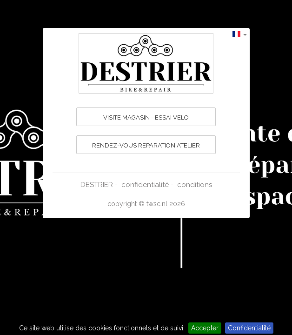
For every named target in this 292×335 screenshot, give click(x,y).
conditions (194, 185)
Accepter (205, 328)
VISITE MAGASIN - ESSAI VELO (146, 117)
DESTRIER (96, 185)
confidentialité (145, 185)
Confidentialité (249, 328)
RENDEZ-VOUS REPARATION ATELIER (146, 145)
